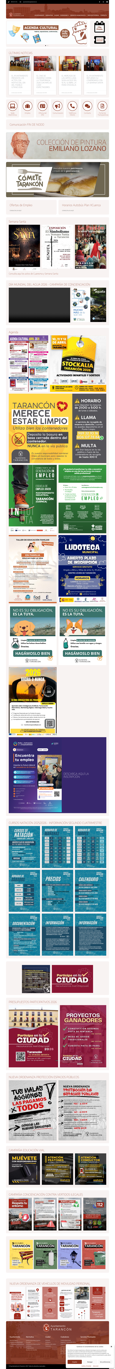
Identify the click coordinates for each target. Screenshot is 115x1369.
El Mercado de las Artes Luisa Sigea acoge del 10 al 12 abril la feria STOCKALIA (69, 80)
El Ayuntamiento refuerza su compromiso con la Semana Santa (95, 79)
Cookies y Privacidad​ (86, 1366)
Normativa (49, 15)
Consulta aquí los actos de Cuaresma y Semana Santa (33, 273)
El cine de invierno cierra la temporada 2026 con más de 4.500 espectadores (44, 82)
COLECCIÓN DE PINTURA (71, 142)
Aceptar (74, 1362)
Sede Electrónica (93, 15)
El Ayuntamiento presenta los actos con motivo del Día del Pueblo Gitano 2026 (19, 82)
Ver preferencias (105, 1362)
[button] (111, 1346)
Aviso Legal (95, 1366)
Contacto (103, 15)
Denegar (90, 1362)
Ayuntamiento (39, 15)
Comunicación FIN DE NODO (27, 125)
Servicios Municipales (78, 15)
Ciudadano (64, 15)
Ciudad (56, 15)
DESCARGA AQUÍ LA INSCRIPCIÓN (76, 775)
